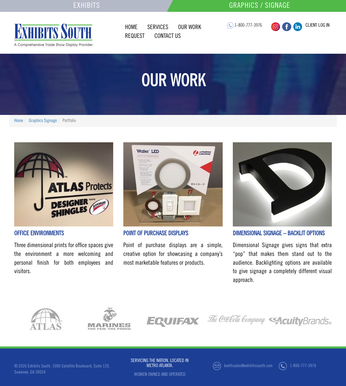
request (135, 36)
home (131, 28)
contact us (167, 36)
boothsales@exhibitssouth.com (248, 366)
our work (189, 28)
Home (18, 121)
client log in (317, 25)
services (157, 28)
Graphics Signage (43, 121)
